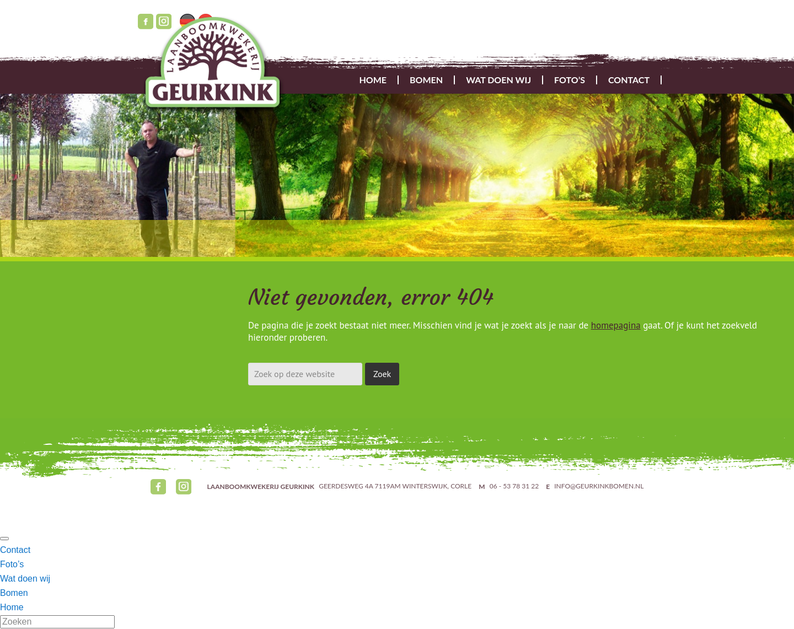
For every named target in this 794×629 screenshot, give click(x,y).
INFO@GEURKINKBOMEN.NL (598, 486)
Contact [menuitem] (15, 550)
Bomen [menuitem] (14, 593)
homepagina (616, 325)
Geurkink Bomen (215, 67)
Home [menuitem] (12, 607)
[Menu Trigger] (4, 538)
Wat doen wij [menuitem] (25, 578)
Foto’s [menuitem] (12, 564)
